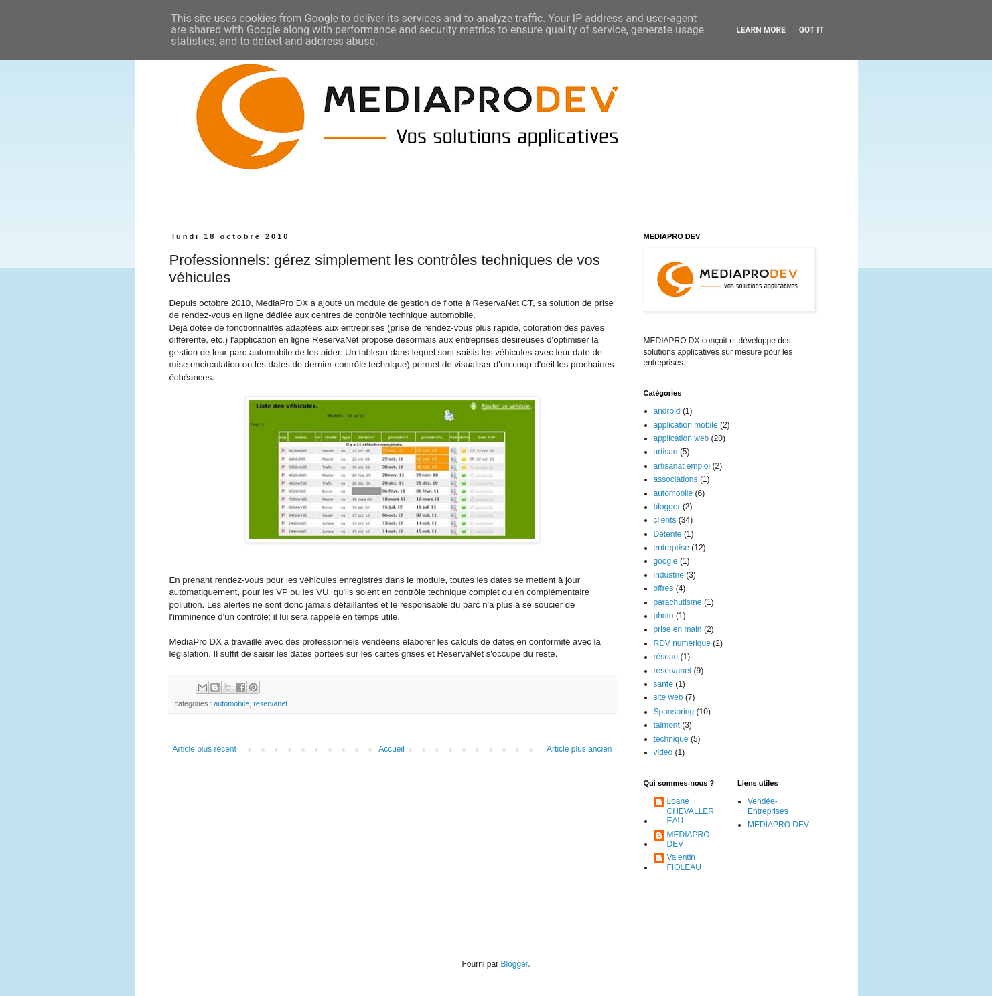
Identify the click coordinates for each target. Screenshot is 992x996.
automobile (231, 703)
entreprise (671, 547)
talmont (667, 725)
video (663, 752)
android (667, 411)
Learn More (761, 30)
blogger (667, 506)
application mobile (686, 425)
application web (681, 438)
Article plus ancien (579, 749)
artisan (666, 451)
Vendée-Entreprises (768, 806)
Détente (668, 534)
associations (676, 479)
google (666, 561)
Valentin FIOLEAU (684, 862)
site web (668, 697)
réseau (666, 656)
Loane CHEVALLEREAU (690, 811)
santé (663, 684)
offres (664, 588)
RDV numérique (682, 643)
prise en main (678, 629)
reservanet (270, 703)
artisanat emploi (682, 466)
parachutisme (678, 602)
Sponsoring (674, 711)
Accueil (391, 749)
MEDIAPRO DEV (688, 839)
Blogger (514, 964)
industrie (669, 575)
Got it (811, 30)
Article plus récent (204, 749)
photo (664, 615)
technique (671, 739)
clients (665, 520)
